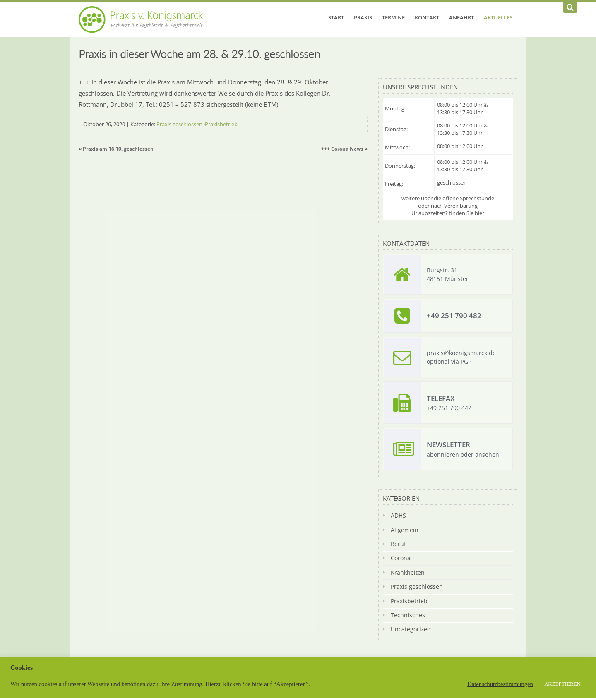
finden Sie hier (466, 213)
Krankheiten (408, 572)
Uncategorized (411, 629)
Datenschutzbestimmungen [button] (500, 684)
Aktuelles (498, 17)
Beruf (398, 544)
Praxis (363, 17)
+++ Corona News (342, 148)
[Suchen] (570, 7)
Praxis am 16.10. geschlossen (118, 148)
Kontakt (427, 17)
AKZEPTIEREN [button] (562, 684)
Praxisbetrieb (221, 124)
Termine (393, 17)
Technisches (408, 615)
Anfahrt (461, 17)
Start (336, 17)
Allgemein (404, 530)
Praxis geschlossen (179, 124)
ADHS (398, 515)
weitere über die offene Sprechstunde (447, 198)
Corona (401, 558)
